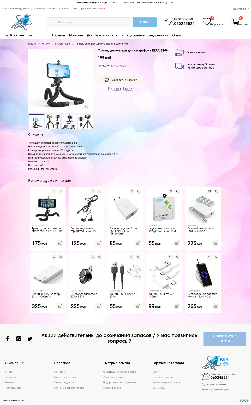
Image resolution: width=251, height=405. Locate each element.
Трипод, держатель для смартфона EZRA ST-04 (101, 43)
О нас (177, 35)
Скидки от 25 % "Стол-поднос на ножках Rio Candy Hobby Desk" (125, 3)
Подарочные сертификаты (119, 383)
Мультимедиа (63, 43)
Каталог (46, 43)
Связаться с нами (225, 338)
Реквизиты (11, 383)
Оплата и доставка (65, 383)
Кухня (156, 372)
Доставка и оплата (102, 35)
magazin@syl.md (19, 9)
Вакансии (10, 377)
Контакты (59, 372)
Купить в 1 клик (120, 88)
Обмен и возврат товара (69, 388)
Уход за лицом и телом (166, 383)
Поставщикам (13, 388)
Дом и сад (158, 388)
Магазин (76, 35)
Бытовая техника (163, 377)
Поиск (144, 22)
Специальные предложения (145, 35)
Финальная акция (114, 377)
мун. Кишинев (218, 384)
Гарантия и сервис (65, 377)
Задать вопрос (112, 388)
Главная (58, 35)
